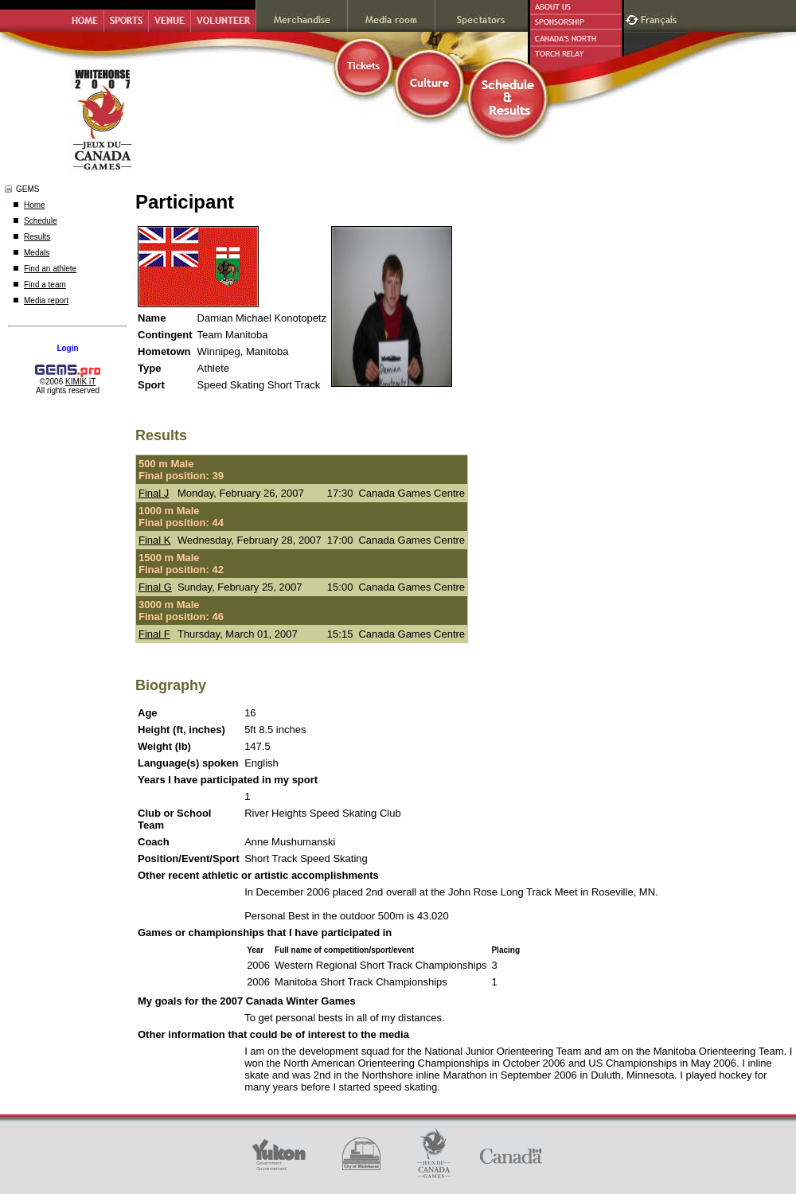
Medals (36, 252)
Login (67, 348)
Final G (155, 587)
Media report (46, 300)
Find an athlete (50, 268)
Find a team (45, 284)
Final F (154, 634)
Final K (154, 540)
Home (34, 205)
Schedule (40, 221)
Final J (154, 493)
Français (661, 18)
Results (37, 236)
